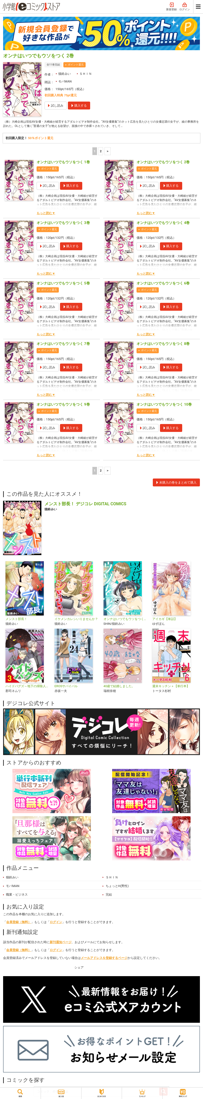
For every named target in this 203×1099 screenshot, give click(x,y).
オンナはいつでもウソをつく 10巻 (164, 405)
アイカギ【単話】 (164, 620)
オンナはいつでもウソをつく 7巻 (63, 345)
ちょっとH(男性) (117, 887)
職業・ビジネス (17, 895)
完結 (109, 895)
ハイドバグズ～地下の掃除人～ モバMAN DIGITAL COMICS (28, 687)
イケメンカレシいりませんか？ (76, 620)
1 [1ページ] (95, 152)
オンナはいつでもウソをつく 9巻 (63, 405)
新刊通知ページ (60, 943)
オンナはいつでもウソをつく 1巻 (63, 163)
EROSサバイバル (66, 687)
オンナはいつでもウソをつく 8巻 (163, 345)
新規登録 (171, 7)
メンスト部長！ (16, 620)
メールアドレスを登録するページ (104, 959)
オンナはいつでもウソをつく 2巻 (163, 163)
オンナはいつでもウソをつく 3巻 (63, 223)
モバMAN (65, 81)
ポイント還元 (76, 64)
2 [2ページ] (101, 152)
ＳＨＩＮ (85, 74)
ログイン (184, 7)
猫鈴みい (64, 74)
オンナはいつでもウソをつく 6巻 (163, 284)
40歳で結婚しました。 (119, 687)
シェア (79, 968)
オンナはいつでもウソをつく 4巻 (163, 223)
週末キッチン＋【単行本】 (171, 687)
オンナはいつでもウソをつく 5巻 (63, 284)
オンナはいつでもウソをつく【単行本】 (126, 620)
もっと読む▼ (46, 214)
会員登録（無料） (18, 923)
